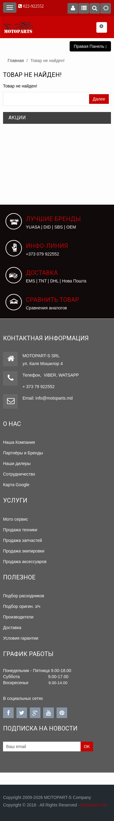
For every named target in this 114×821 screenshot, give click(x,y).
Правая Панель (90, 46)
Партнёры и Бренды (23, 452)
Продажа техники (20, 529)
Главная (16, 60)
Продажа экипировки (23, 551)
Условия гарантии (20, 638)
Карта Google (16, 484)
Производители (18, 617)
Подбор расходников (23, 595)
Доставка (12, 627)
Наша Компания (19, 442)
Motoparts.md (94, 805)
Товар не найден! (47, 60)
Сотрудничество (19, 474)
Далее (99, 99)
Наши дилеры (17, 463)
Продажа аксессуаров (25, 561)
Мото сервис (15, 519)
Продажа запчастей (22, 540)
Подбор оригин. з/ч (21, 606)
